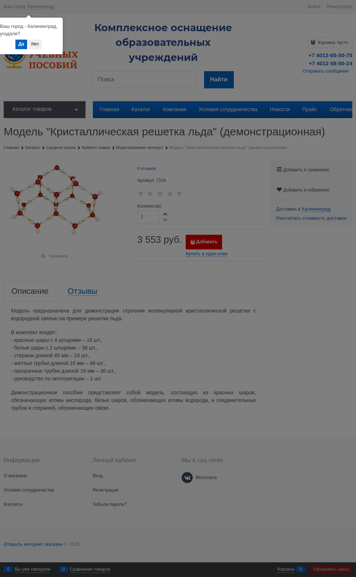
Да (21, 44)
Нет (35, 44)
